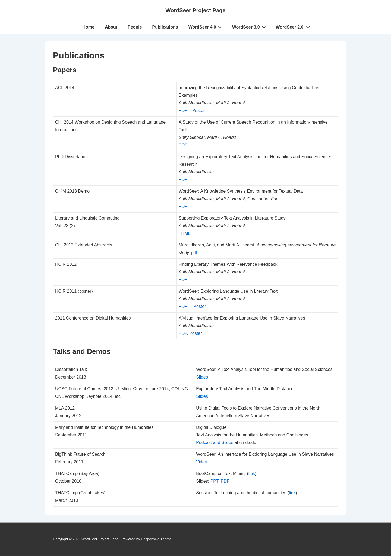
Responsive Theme (156, 539)
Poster (198, 110)
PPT (214, 481)
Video (201, 462)
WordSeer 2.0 (293, 27)
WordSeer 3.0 (250, 27)
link (251, 473)
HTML (185, 233)
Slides (202, 377)
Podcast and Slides (214, 442)
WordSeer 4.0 (206, 27)
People (135, 27)
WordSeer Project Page (196, 10)
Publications (165, 27)
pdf (194, 252)
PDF (183, 110)
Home (88, 27)
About (111, 27)
